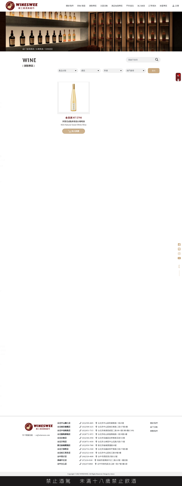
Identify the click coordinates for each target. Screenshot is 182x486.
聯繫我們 (154, 431)
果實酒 (30, 261)
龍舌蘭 (28, 239)
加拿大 (30, 319)
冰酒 (27, 314)
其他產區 (30, 107)
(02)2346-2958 (86, 438)
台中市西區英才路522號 (106, 456)
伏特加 (28, 360)
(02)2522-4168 (86, 453)
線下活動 (154, 427)
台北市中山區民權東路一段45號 (110, 423)
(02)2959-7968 (86, 445)
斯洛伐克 (30, 396)
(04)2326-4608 (86, 456)
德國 (29, 129)
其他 (29, 269)
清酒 (29, 253)
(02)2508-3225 (86, 427)
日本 (29, 209)
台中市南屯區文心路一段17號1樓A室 (111, 464)
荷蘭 (29, 229)
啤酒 (27, 370)
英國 (29, 301)
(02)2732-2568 (86, 449)
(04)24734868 (86, 464)
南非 (29, 148)
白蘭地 (28, 275)
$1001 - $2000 (33, 350)
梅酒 (29, 257)
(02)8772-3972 (86, 434)
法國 (29, 83)
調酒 (27, 392)
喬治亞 (30, 99)
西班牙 (30, 91)
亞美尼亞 (49, 49)
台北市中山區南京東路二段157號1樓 (112, 427)
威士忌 (28, 197)
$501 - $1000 (32, 346)
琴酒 (27, 324)
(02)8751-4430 (86, 442)
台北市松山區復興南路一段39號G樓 (111, 434)
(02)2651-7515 (86, 430)
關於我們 (154, 423)
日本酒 (28, 249)
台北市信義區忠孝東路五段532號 (110, 438)
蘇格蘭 (30, 217)
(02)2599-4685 (86, 423)
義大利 (30, 87)
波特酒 (28, 187)
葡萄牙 (30, 95)
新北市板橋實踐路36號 (106, 445)
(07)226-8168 (85, 460)
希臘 (29, 121)
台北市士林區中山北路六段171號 (110, 442)
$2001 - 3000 (32, 354)
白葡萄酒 (39, 49)
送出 (154, 70)
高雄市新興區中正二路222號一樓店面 (111, 460)
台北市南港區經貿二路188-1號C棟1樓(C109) (115, 430)
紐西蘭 (30, 79)
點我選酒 (30, 49)
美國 (29, 111)
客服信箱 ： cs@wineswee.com (36, 435)
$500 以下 (31, 406)
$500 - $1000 (33, 160)
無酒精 (28, 402)
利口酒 (28, 296)
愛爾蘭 (30, 213)
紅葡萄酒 (29, 75)
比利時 (30, 221)
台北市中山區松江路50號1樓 (108, 453)
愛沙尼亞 (30, 386)
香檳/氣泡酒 (30, 166)
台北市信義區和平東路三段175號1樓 (112, 449)
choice (112, 474)
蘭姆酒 (28, 342)
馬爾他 (30, 378)
